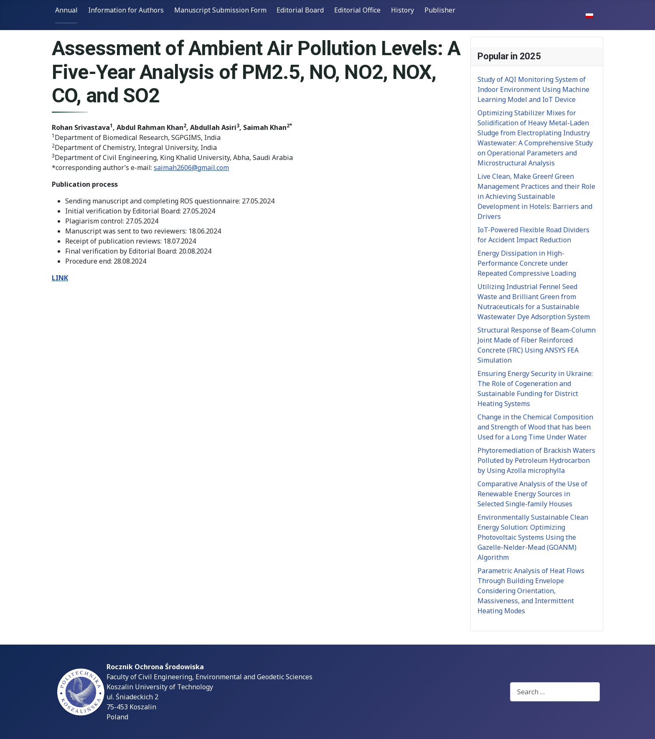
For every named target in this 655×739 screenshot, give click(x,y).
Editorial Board (300, 10)
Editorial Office (357, 10)
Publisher (439, 10)
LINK (60, 277)
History (402, 10)
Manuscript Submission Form (220, 10)
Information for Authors (126, 10)
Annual (66, 10)
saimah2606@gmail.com (191, 167)
